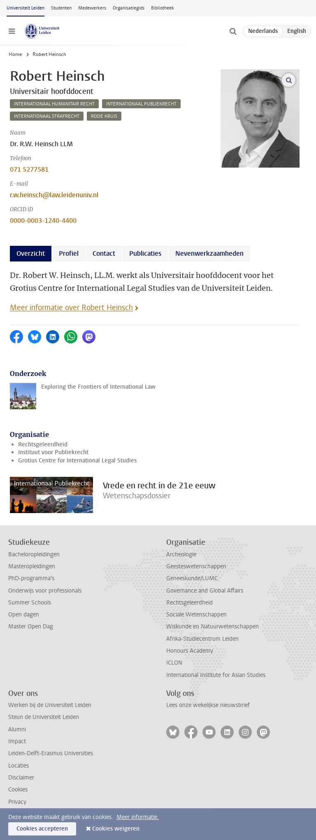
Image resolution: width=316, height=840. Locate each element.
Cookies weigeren (115, 829)
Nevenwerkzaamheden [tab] (209, 253)
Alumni (17, 729)
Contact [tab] (104, 253)
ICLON (174, 663)
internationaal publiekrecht (141, 104)
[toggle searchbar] (233, 31)
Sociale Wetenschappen (196, 614)
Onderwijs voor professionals (44, 591)
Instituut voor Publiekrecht (53, 452)
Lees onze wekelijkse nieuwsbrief (208, 705)
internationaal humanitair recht (54, 104)
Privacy (17, 802)
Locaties (18, 766)
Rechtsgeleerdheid (42, 444)
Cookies (18, 789)
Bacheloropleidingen (34, 554)
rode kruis (104, 116)
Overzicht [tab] (30, 253)
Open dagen (23, 614)
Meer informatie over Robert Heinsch (71, 308)
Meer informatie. (137, 817)
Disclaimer (21, 778)
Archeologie (181, 554)
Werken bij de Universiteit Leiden (49, 705)
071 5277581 (29, 169)
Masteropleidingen (31, 566)
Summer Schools (29, 603)
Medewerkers (92, 8)
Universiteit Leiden (25, 8)
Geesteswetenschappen (196, 566)
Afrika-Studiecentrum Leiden (202, 639)
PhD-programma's (31, 578)
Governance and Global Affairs (204, 591)
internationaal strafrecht (46, 116)
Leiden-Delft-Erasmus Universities (50, 753)
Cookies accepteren (42, 829)
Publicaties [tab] (145, 253)
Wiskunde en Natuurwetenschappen (212, 626)
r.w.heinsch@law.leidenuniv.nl (54, 195)
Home (15, 54)
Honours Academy (189, 651)
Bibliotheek (162, 8)
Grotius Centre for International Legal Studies (77, 460)
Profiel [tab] (69, 253)
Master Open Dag (30, 626)
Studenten (61, 8)
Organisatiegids (128, 8)
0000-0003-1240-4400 (43, 220)
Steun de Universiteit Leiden (43, 717)
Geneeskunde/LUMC (192, 578)
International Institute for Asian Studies (215, 675)
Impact (17, 741)
